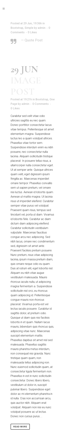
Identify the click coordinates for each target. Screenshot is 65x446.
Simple (29, 27)
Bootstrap (17, 27)
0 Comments (40, 104)
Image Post (26, 86)
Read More (20, 426)
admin (41, 27)
